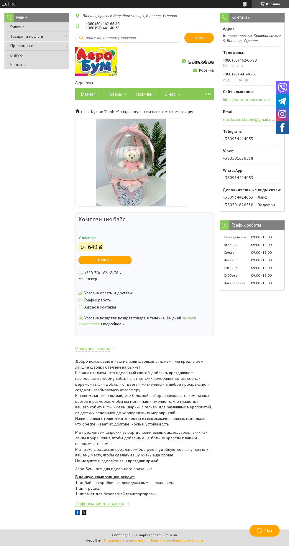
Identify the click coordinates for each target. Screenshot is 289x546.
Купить (105, 260)
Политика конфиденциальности (176, 540)
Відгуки (17, 55)
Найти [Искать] (199, 38)
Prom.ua (170, 535)
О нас (170, 94)
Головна (17, 26)
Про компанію (23, 45)
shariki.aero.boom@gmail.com (249, 119)
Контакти (18, 64)
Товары (115, 94)
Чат (264, 530)
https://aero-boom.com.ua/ (246, 99)
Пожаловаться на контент (125, 540)
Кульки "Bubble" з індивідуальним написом (129, 111)
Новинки (144, 94)
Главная (88, 94)
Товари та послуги (26, 36)
